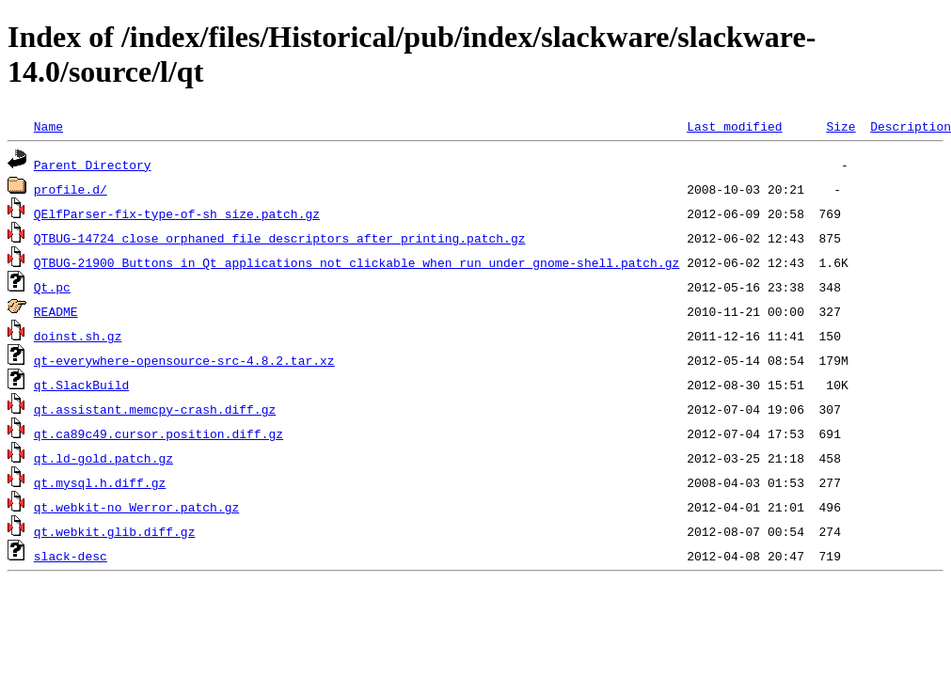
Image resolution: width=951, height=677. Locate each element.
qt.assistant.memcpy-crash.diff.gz (155, 409)
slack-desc (70, 555)
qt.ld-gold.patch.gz (103, 457)
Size (840, 126)
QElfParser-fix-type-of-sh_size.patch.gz (177, 213)
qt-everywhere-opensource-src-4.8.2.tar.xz (184, 360)
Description (910, 126)
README (56, 311)
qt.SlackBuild (81, 384)
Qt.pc (52, 286)
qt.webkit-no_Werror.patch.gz (136, 506)
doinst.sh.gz (78, 335)
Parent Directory (92, 164)
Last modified (734, 126)
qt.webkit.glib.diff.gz (115, 531)
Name (48, 126)
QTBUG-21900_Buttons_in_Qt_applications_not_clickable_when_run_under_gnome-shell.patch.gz (356, 262)
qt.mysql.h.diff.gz (100, 482)
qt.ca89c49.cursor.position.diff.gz (158, 433)
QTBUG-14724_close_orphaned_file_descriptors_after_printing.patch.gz (280, 237)
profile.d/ (70, 189)
